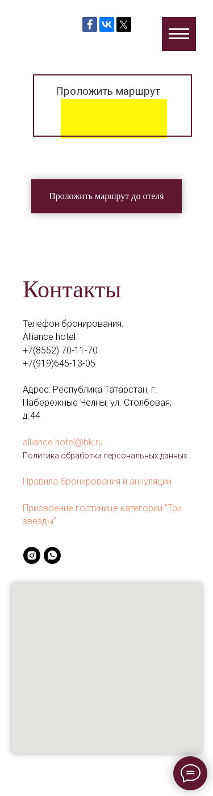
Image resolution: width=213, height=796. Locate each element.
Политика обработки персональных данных (105, 455)
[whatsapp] (52, 555)
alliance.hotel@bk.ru (63, 442)
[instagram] (31, 555)
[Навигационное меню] (179, 34)
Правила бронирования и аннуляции (97, 481)
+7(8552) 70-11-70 (60, 350)
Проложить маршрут (108, 91)
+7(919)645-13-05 (59, 363)
